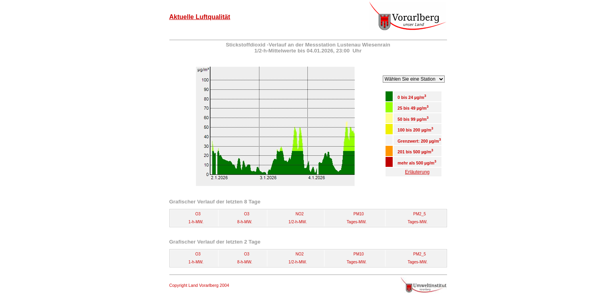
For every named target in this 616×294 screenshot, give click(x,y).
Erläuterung (417, 172)
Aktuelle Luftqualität (199, 17)
